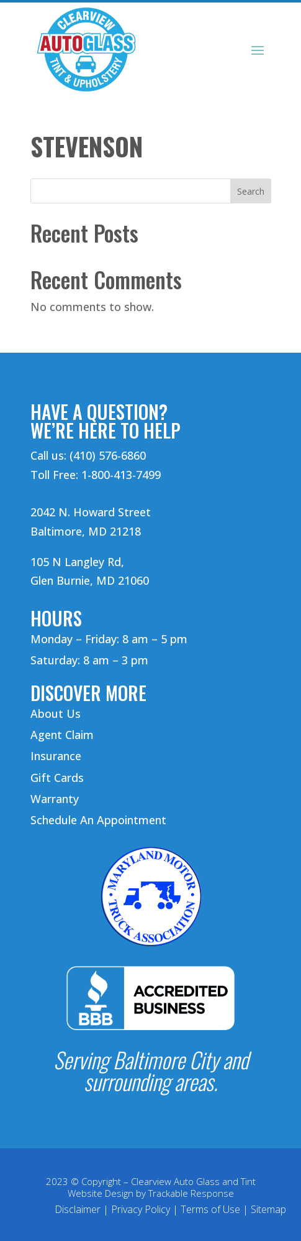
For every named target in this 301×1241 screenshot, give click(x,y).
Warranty (54, 798)
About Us (55, 713)
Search (250, 191)
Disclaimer (78, 1209)
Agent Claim (62, 734)
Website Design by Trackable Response (151, 1193)
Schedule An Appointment (98, 819)
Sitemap (268, 1209)
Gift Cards (57, 777)
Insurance (55, 755)
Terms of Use (210, 1209)
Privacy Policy (140, 1209)
